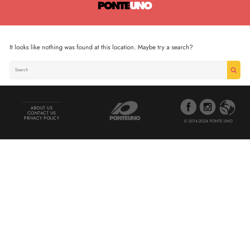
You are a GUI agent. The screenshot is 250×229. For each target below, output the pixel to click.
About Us (42, 108)
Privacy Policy (41, 118)
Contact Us (41, 113)
